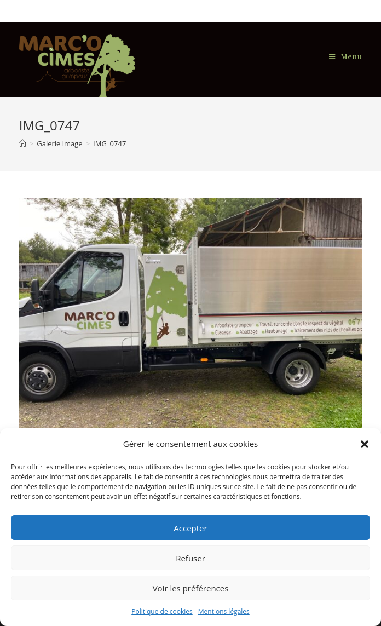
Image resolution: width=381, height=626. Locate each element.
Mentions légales (224, 611)
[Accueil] (22, 143)
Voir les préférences (191, 588)
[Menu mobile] (345, 56)
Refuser (190, 558)
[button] (364, 444)
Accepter (190, 527)
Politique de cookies (162, 611)
